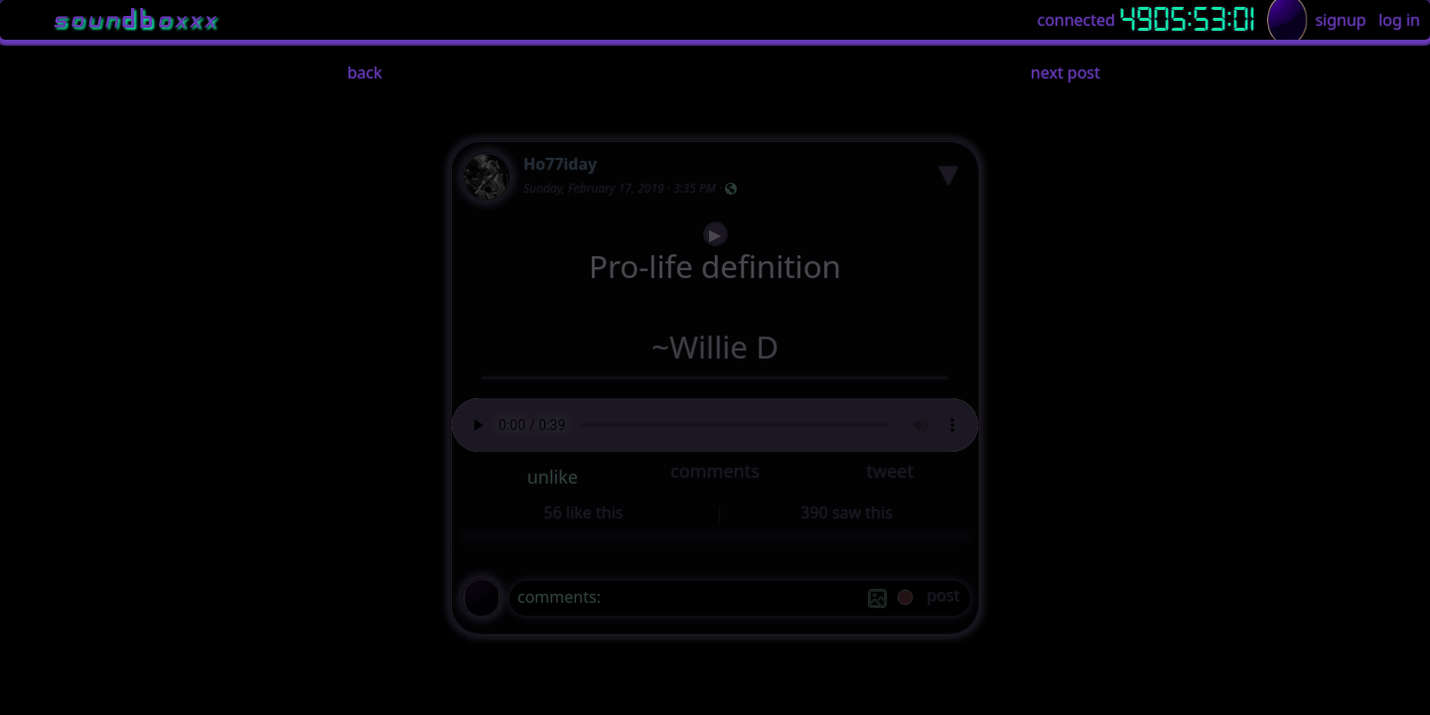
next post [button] (1065, 72)
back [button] (365, 72)
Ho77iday (560, 164)
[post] (943, 598)
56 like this (584, 512)
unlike (552, 477)
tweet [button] (889, 471)
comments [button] (715, 471)
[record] (905, 599)
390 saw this (846, 512)
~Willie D (715, 347)
